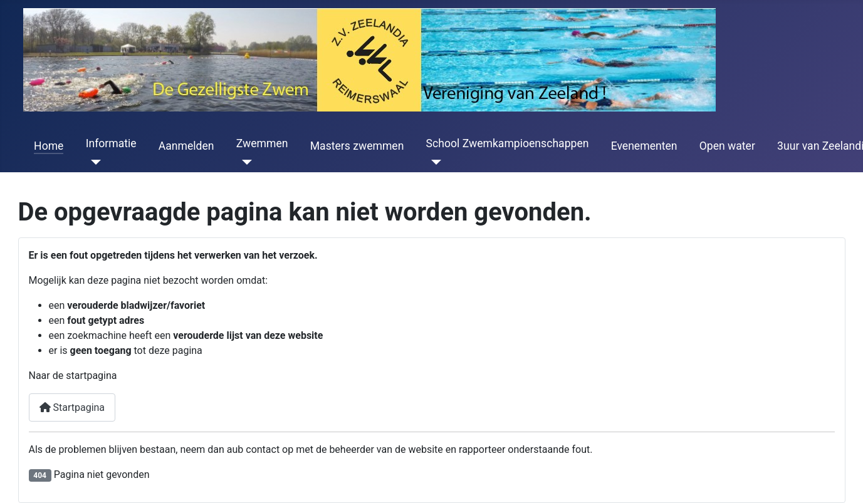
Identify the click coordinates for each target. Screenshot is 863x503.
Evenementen (644, 146)
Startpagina (72, 407)
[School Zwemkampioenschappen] (434, 162)
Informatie (111, 143)
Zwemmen (262, 143)
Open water (727, 146)
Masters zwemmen (357, 146)
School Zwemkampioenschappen (507, 143)
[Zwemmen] (244, 162)
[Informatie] (94, 162)
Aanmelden (186, 146)
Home (48, 146)
